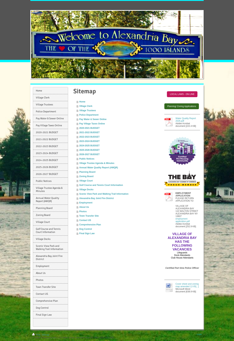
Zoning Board (86, 176)
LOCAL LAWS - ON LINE (182, 94)
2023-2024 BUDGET (89, 141)
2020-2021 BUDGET (89, 128)
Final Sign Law (87, 233)
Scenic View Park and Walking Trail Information (103, 194)
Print (36, 335)
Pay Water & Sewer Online (92, 119)
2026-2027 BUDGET (89, 154)
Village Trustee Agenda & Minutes (96, 163)
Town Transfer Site (89, 216)
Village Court (86, 180)
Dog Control (85, 229)
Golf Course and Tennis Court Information (101, 185)
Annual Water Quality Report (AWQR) (98, 167)
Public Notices (86, 159)
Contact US (85, 220)
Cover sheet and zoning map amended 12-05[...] (187, 285)
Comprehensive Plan (90, 224)
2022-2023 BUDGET (89, 137)
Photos (83, 211)
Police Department (88, 115)
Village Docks (86, 189)
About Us (84, 207)
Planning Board (87, 172)
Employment (85, 202)
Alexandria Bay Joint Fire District (96, 198)
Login (199, 334)
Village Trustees (87, 110)
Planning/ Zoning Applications (181, 106)
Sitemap (45, 335)
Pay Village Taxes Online (92, 123)
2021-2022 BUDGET (89, 132)
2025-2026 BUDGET (89, 150)
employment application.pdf (183, 220)
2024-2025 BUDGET (89, 145)
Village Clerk (85, 106)
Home (82, 101)
